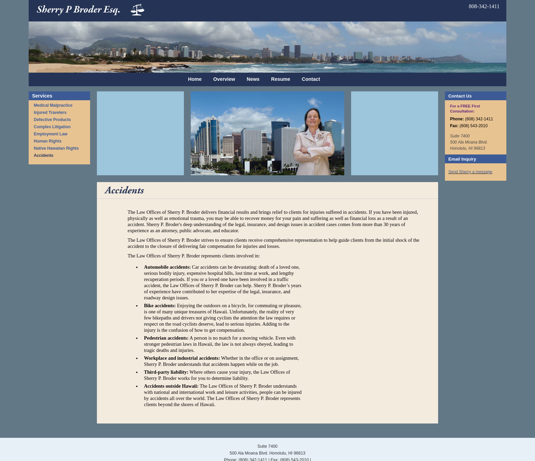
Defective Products (52, 119)
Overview (224, 79)
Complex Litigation (52, 126)
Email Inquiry (462, 159)
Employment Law (51, 134)
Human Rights (47, 141)
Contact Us (460, 96)
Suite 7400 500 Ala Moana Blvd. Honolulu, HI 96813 (469, 142)
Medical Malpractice (53, 105)
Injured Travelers (50, 112)
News (253, 79)
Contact (311, 79)
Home (195, 79)
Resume (280, 79)
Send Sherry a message (470, 171)
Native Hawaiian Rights (56, 148)
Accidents (43, 155)
